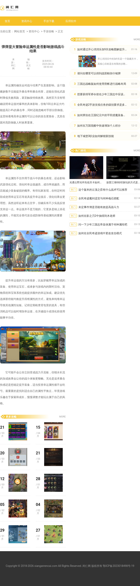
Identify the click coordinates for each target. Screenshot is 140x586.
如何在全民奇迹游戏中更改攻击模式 (100, 233)
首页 (7, 21)
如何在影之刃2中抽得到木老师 (96, 215)
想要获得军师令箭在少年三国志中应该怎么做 (104, 94)
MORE (62, 416)
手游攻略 (48, 31)
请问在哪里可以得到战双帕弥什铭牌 (99, 73)
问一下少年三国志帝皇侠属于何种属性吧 (102, 224)
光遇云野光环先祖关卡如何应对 (86, 182)
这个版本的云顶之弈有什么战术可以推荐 (102, 189)
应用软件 (70, 21)
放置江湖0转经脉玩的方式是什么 (123, 182)
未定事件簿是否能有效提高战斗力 (98, 207)
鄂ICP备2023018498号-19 (118, 565)
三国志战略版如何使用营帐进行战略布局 (101, 83)
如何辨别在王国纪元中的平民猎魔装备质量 (103, 115)
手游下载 (48, 21)
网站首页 (19, 31)
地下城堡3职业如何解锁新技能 (95, 136)
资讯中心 (26, 21)
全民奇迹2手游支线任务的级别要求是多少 (102, 104)
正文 (60, 31)
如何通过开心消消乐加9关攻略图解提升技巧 (103, 49)
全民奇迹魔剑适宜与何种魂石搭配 (98, 198)
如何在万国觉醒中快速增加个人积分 (99, 125)
